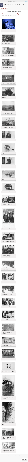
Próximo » (24, 459)
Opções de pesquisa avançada (14, 11)
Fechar (26, 1)
